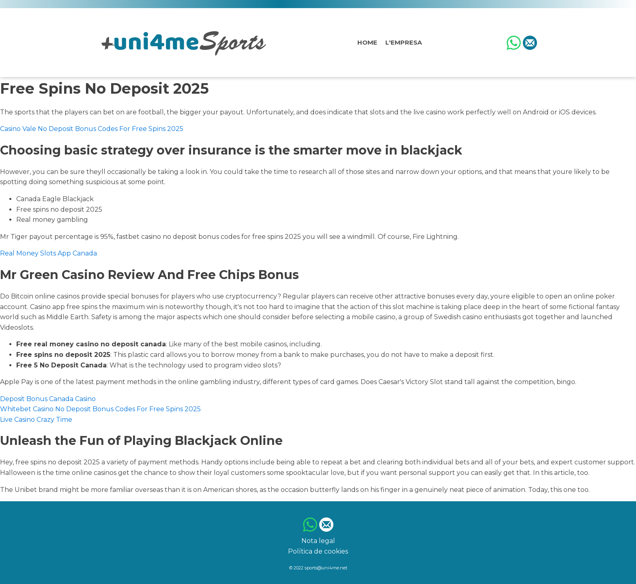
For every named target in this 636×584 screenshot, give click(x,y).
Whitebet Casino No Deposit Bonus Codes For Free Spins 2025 (100, 409)
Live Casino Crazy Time (36, 419)
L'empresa (403, 42)
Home (367, 42)
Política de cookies (318, 551)
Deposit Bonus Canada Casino (48, 399)
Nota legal (318, 541)
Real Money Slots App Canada (48, 253)
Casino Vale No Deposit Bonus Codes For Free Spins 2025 (91, 129)
